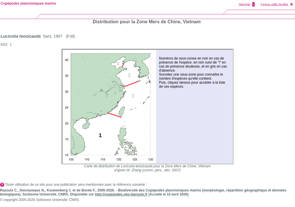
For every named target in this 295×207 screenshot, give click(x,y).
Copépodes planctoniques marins (28, 3)
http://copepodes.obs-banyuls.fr (121, 194)
